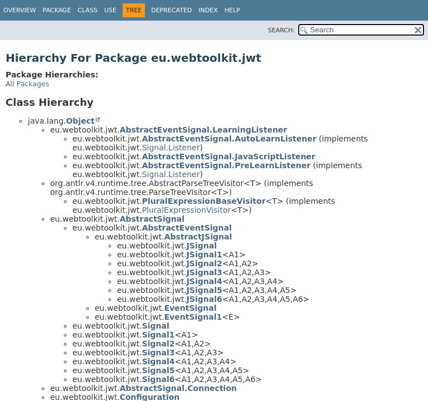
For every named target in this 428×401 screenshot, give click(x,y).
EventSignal (190, 308)
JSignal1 (204, 254)
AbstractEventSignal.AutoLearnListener (229, 138)
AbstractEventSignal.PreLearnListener (226, 165)
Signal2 (158, 343)
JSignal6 (204, 299)
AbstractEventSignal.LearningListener (204, 129)
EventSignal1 (193, 316)
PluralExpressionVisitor (186, 210)
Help (232, 10)
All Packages (27, 84)
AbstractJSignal (198, 236)
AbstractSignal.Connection (178, 388)
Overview (19, 10)
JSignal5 (204, 290)
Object (80, 120)
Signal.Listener (171, 147)
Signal (155, 325)
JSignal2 (204, 263)
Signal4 (158, 361)
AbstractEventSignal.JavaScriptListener (228, 156)
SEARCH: (281, 30)
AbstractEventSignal (187, 227)
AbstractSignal (152, 218)
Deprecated (171, 10)
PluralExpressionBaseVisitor (204, 201)
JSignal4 (204, 281)
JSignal (202, 245)
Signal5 (158, 370)
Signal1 (158, 334)
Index (207, 10)
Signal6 (158, 379)
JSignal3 (204, 272)
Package (57, 10)
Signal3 (158, 352)
